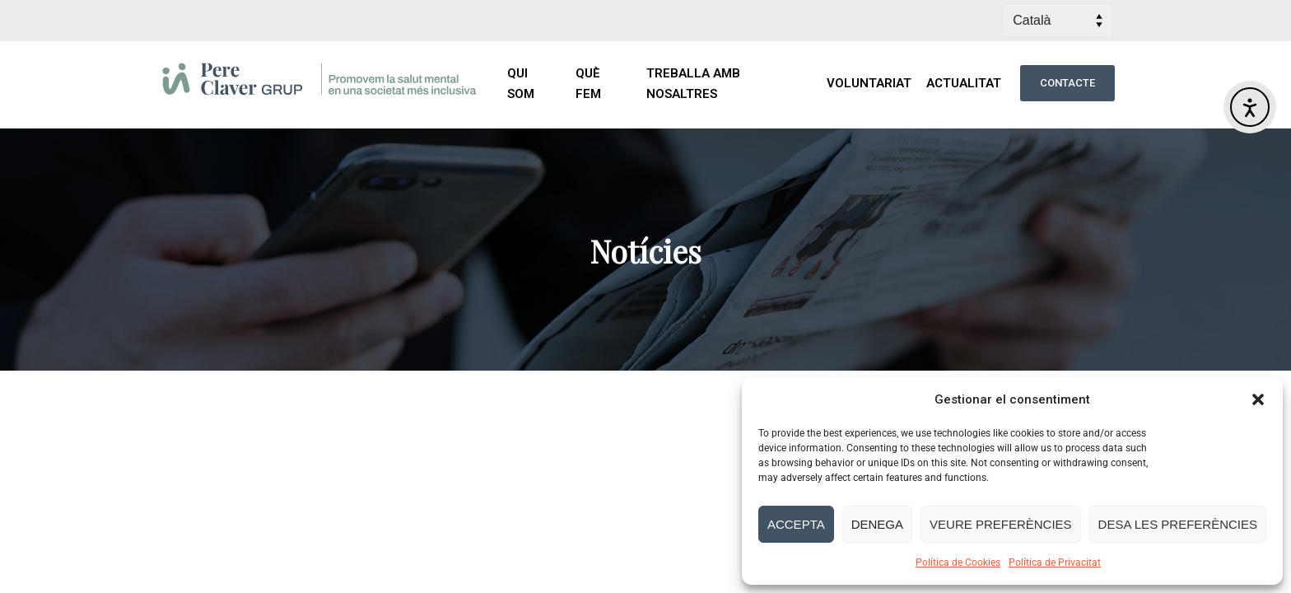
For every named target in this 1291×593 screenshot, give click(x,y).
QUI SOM (534, 83)
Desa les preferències (1177, 524)
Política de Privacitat (1055, 562)
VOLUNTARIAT (869, 83)
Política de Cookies (958, 562)
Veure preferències (1001, 524)
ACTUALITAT (965, 83)
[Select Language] (1057, 20)
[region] (645, 249)
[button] (1258, 399)
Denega (877, 524)
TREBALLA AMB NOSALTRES (693, 83)
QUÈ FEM (604, 83)
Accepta (796, 524)
